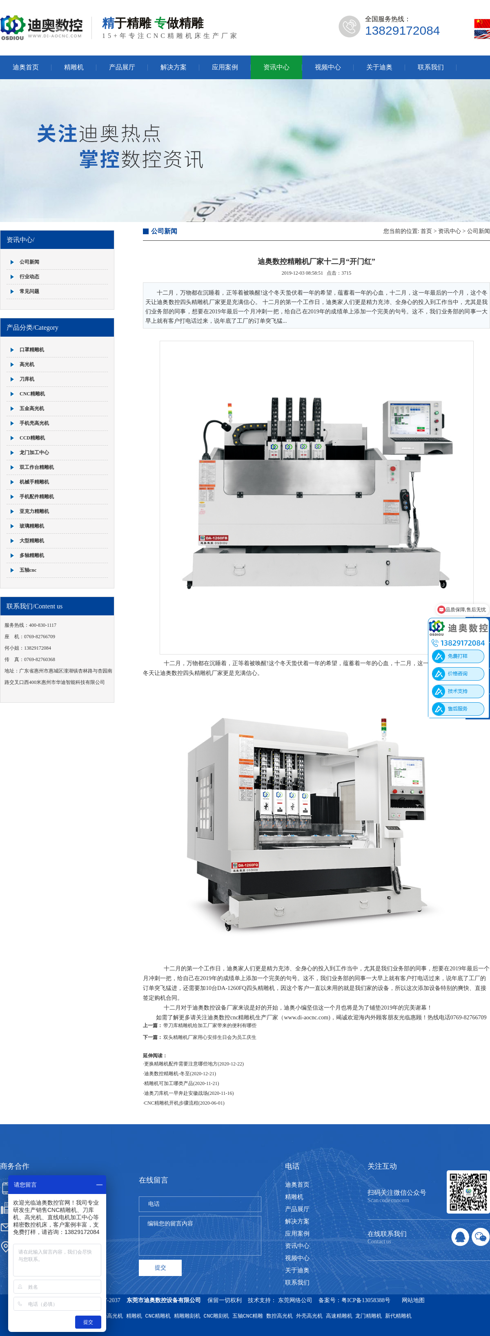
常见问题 (29, 291)
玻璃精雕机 (32, 526)
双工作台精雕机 (37, 467)
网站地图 (413, 1300)
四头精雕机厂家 (203, 673)
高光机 (27, 364)
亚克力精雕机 (34, 511)
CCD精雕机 (32, 438)
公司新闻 (29, 262)
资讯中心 (276, 67)
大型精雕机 (32, 541)
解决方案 (173, 67)
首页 (426, 231)
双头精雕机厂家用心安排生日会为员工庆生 (209, 1037)
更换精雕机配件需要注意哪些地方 (181, 1064)
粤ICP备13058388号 (365, 1300)
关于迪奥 (379, 67)
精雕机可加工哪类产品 (168, 1083)
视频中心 (328, 67)
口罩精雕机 (32, 350)
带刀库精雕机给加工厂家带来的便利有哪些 (209, 1025)
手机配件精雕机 (37, 496)
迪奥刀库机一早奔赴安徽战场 (176, 1093)
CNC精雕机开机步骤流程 (171, 1103)
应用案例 (225, 67)
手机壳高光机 (34, 423)
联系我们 (431, 67)
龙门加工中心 (34, 452)
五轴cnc (28, 570)
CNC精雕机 (32, 394)
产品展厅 (122, 67)
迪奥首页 (26, 67)
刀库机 (27, 379)
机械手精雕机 (34, 482)
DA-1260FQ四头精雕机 (246, 988)
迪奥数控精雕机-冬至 (167, 1073)
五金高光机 (32, 408)
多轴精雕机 (32, 555)
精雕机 (74, 67)
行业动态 (29, 277)
